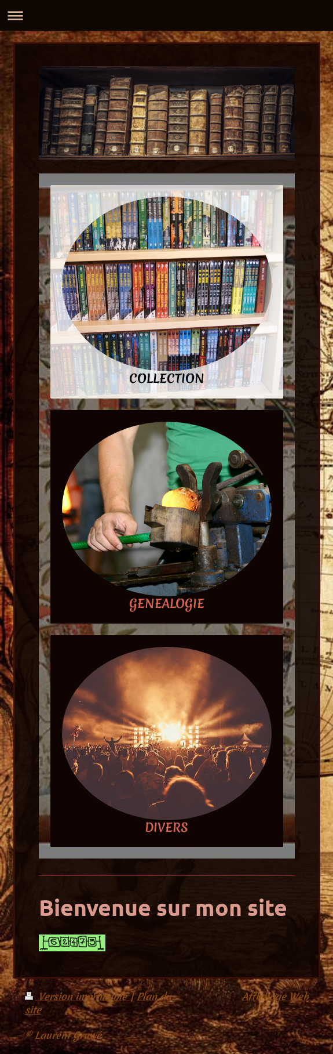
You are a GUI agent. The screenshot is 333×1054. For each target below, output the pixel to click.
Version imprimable (77, 996)
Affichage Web (275, 996)
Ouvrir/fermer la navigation (166, 15)
